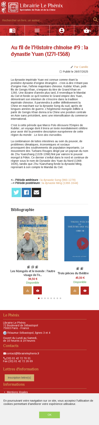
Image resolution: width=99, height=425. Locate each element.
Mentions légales (17, 390)
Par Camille (81, 66)
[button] (84, 255)
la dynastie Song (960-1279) (58, 179)
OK (50, 414)
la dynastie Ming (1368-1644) (60, 183)
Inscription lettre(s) (19, 376)
